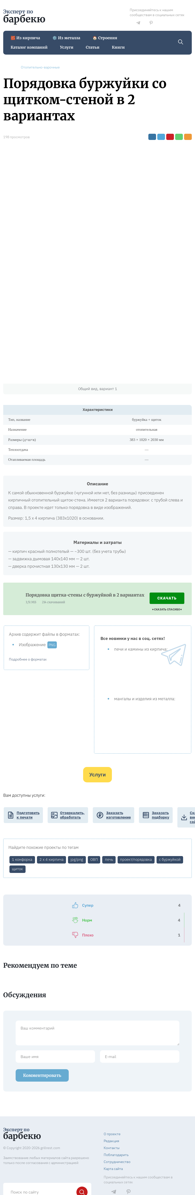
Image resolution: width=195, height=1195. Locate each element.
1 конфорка (22, 859)
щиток (17, 868)
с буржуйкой (170, 859)
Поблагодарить (116, 1126)
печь (109, 859)
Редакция (111, 1112)
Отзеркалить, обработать (72, 815)
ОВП (94, 859)
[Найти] (82, 1163)
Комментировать (42, 1046)
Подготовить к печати (28, 815)
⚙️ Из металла (66, 37)
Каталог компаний (29, 47)
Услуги (66, 47)
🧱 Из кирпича (25, 37)
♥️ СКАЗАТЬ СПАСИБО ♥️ (167, 609)
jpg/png (76, 859)
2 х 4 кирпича (51, 859)
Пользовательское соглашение (129, 1179)
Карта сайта (113, 1140)
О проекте (112, 1105)
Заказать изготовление (118, 815)
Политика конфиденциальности (130, 1175)
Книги (118, 47)
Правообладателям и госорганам (130, 1184)
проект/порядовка (136, 859)
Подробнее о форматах (28, 659)
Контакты (112, 1119)
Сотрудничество (117, 1133)
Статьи (92, 47)
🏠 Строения (105, 37)
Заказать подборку (160, 815)
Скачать (167, 598)
